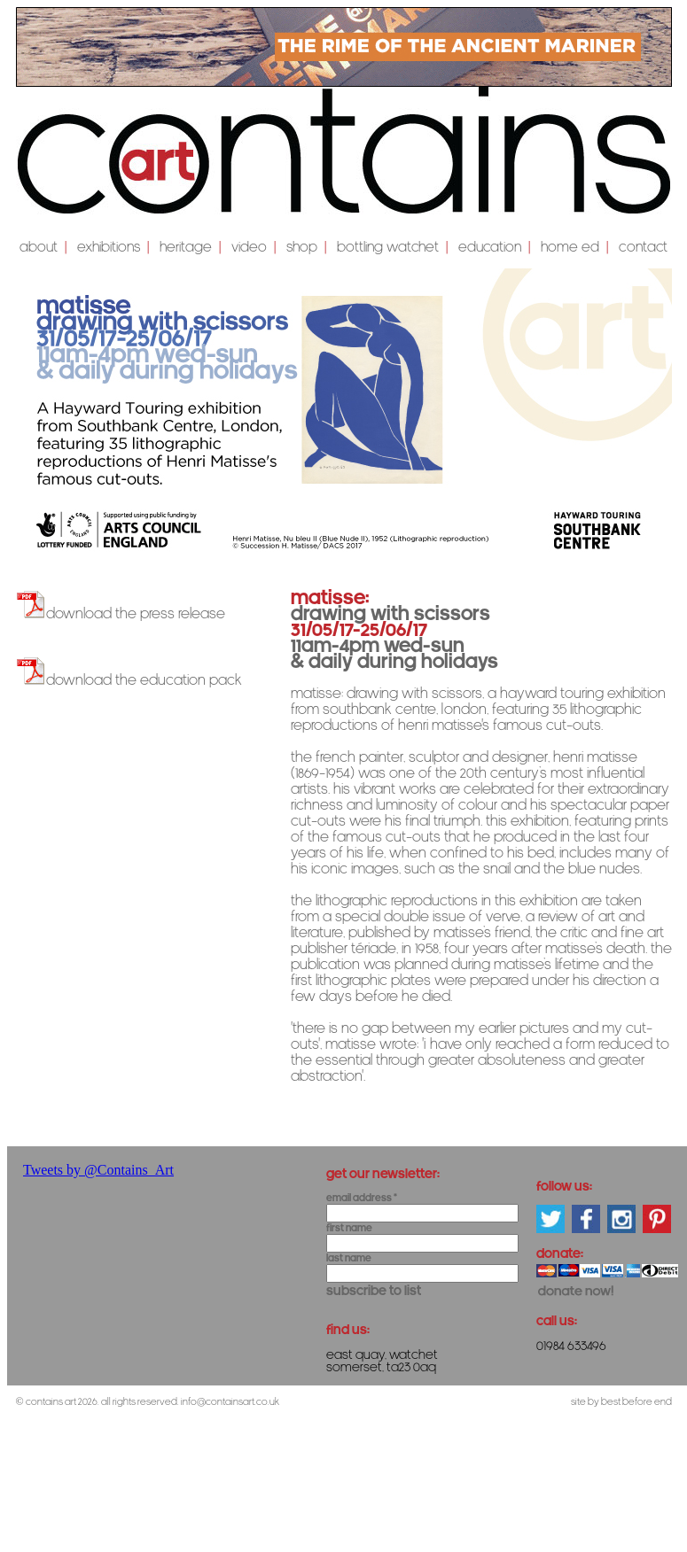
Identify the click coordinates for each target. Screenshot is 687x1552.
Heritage (186, 246)
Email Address (361, 1198)
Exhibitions (108, 246)
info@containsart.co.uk (230, 1402)
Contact (643, 246)
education (489, 246)
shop (301, 246)
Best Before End (636, 1402)
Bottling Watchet (388, 246)
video (249, 246)
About (39, 246)
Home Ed (570, 246)
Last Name (348, 1258)
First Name (349, 1228)
